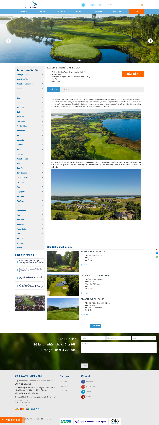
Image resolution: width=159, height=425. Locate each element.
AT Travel (64, 382)
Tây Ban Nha (22, 126)
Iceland (19, 89)
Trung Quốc (21, 229)
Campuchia (21, 210)
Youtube (86, 397)
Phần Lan (20, 117)
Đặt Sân (133, 74)
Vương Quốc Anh (23, 75)
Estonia (20, 145)
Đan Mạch (21, 131)
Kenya (19, 98)
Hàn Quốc (20, 224)
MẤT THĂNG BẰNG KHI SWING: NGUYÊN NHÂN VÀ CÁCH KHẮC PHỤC (31, 286)
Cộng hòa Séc (22, 159)
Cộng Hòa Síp (22, 79)
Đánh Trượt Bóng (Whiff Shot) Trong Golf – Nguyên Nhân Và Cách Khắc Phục (31, 262)
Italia (18, 93)
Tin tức (78, 12)
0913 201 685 (11, 420)
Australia (20, 140)
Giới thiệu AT (118, 12)
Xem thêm (96, 326)
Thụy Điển (21, 121)
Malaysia (20, 107)
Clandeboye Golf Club (92, 299)
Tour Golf (61, 12)
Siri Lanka (21, 243)
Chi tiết (84, 265)
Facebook (87, 382)
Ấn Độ (19, 234)
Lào (18, 206)
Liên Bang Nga (22, 177)
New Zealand (22, 173)
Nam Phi (20, 168)
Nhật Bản (20, 220)
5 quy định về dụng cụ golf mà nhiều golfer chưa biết (30, 270)
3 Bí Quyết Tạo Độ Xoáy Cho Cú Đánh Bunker (30, 278)
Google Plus (88, 387)
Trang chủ (24, 12)
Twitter (86, 392)
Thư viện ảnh (97, 12)
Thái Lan (20, 215)
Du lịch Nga (65, 386)
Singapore (21, 192)
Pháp (19, 187)
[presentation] (98, 359)
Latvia (19, 103)
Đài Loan (20, 196)
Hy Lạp (19, 149)
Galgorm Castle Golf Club (95, 275)
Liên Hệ (136, 12)
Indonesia (21, 154)
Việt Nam (20, 201)
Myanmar (20, 163)
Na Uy (19, 112)
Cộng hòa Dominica (25, 84)
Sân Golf (42, 12)
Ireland (19, 248)
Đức (18, 135)
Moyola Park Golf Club (93, 251)
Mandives (20, 238)
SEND (85, 366)
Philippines (21, 182)
